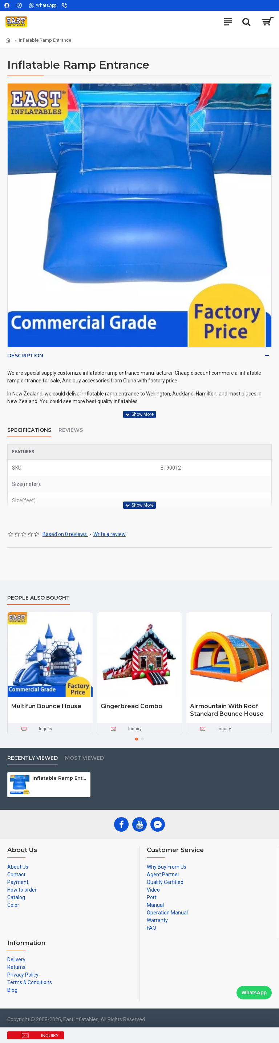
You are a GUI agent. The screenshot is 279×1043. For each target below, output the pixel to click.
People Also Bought (38, 598)
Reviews (70, 430)
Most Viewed (84, 758)
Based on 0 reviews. (65, 534)
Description (25, 355)
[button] (136, 739)
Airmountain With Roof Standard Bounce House (227, 710)
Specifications (29, 430)
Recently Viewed (32, 758)
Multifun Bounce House (46, 706)
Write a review (109, 534)
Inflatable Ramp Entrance (60, 778)
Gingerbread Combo (131, 706)
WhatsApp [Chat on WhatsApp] (254, 992)
